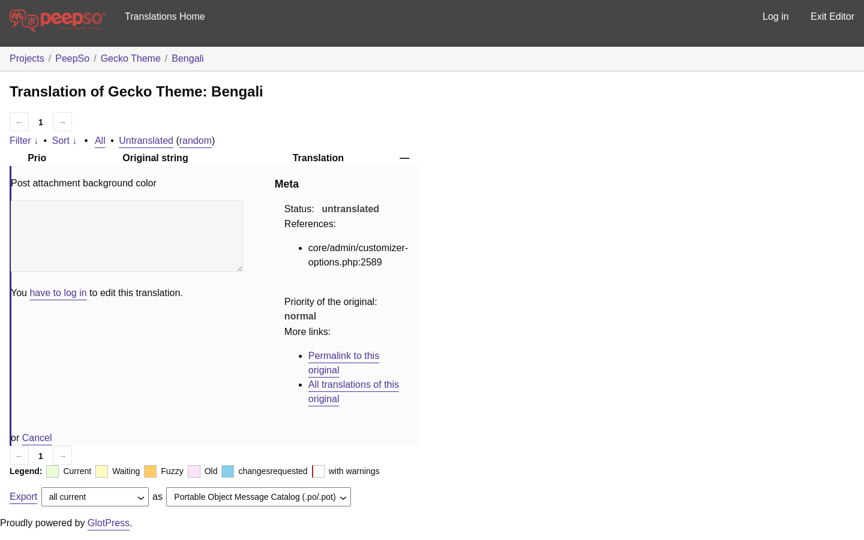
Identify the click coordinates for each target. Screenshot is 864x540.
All (100, 140)
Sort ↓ (64, 140)
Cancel (37, 438)
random (195, 140)
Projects (27, 58)
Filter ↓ (24, 140)
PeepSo (72, 58)
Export (23, 496)
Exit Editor (832, 16)
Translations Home (165, 16)
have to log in (57, 293)
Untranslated (146, 140)
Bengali (187, 58)
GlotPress (109, 523)
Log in (776, 16)
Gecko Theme (131, 58)
